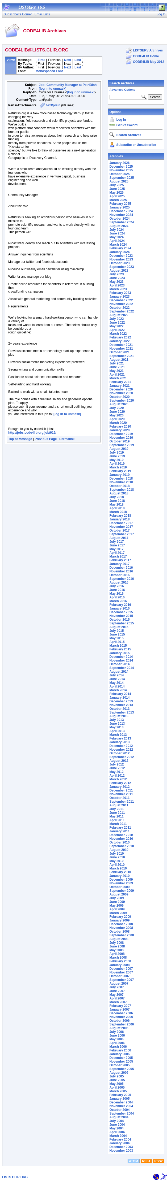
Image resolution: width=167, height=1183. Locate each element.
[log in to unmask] (52, 88)
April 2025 (116, 196)
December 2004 (121, 1102)
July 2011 (116, 809)
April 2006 (116, 1043)
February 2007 (120, 1006)
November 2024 (121, 215)
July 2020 (116, 408)
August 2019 (118, 449)
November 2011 (121, 794)
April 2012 (116, 775)
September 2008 (121, 935)
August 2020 (118, 404)
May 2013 (116, 727)
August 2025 (118, 181)
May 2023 (116, 282)
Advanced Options (122, 89)
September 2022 (121, 311)
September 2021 (121, 356)
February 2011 (120, 827)
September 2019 (121, 445)
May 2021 (116, 371)
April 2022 (116, 330)
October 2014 (119, 664)
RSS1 (146, 1161)
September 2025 (121, 178)
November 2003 (121, 1150)
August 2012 (118, 761)
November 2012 (121, 749)
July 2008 (116, 943)
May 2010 (116, 861)
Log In (121, 119)
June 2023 (117, 278)
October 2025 (119, 174)
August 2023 (118, 270)
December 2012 (121, 746)
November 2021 (121, 348)
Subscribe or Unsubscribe (136, 145)
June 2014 (117, 679)
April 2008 (116, 954)
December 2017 (121, 523)
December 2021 (121, 345)
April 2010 (116, 865)
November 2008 (121, 928)
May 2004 (116, 1128)
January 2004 (119, 1143)
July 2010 (116, 853)
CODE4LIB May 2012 (148, 62)
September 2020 (121, 400)
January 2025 (119, 207)
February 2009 (120, 917)
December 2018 (121, 478)
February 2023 (120, 293)
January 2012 (119, 787)
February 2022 (120, 337)
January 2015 (119, 653)
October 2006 (119, 1021)
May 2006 (116, 1039)
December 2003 (121, 1147)
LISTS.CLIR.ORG (15, 1177)
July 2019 (116, 452)
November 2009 (121, 883)
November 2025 (121, 170)
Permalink (66, 439)
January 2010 (119, 876)
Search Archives (121, 83)
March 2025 (118, 200)
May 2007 (116, 995)
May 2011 (116, 816)
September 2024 (121, 222)
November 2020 (121, 393)
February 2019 (120, 471)
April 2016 (116, 597)
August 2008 (118, 939)
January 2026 (119, 163)
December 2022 (121, 300)
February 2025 (120, 204)
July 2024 (116, 230)
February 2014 (120, 694)
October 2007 (119, 976)
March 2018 (118, 512)
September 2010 (121, 846)
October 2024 (119, 218)
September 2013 (121, 712)
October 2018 (119, 486)
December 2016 (121, 567)
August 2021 (118, 360)
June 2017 (117, 545)
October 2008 (119, 931)
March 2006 (118, 1047)
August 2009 (118, 894)
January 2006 (119, 1054)
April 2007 (116, 998)
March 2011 (118, 824)
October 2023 (119, 263)
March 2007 (118, 1002)
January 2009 (119, 920)
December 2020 (121, 389)
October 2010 (119, 842)
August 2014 (118, 671)
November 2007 (121, 972)
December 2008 (121, 924)
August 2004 (118, 1117)
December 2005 (121, 1058)
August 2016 (118, 582)
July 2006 (116, 1032)
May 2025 (116, 192)
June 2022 (117, 322)
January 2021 (119, 386)
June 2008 (117, 946)
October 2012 (119, 753)
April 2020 (116, 419)
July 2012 (116, 764)
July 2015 (116, 631)
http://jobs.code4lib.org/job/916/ (32, 432)
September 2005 (121, 1069)
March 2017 (118, 556)
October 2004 (119, 1110)
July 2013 (116, 720)
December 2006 (121, 1013)
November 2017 (121, 527)
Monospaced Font (49, 71)
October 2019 (119, 441)
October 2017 (119, 530)
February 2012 (120, 783)
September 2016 (121, 579)
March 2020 (118, 423)
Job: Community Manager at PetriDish (68, 85)
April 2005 (116, 1087)
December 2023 (121, 256)
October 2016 (119, 575)
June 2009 (117, 902)
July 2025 (116, 185)
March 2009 (118, 913)
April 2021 (116, 374)
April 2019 (116, 464)
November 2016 (121, 571)
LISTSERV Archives (148, 50)
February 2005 (120, 1095)
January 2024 (119, 252)
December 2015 (121, 612)
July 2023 (116, 274)
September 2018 (121, 490)
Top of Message (20, 439)
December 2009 (121, 879)
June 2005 (117, 1080)
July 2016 (116, 586)
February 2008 (120, 961)
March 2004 (118, 1136)
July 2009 (116, 898)
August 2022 (118, 315)
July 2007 (116, 987)
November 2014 (121, 660)
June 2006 (117, 1035)
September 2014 (121, 668)
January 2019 (119, 475)
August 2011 (118, 805)
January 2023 (119, 296)
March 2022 (118, 334)
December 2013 (121, 701)
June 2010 (117, 857)
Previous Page (46, 439)
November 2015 (121, 616)
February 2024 (120, 248)
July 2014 (116, 675)
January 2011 (119, 831)
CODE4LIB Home (146, 56)
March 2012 (118, 779)
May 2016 (116, 593)
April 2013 (116, 731)
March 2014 (118, 690)
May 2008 (116, 950)
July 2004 (116, 1121)
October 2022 (119, 308)
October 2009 (119, 887)
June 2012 (117, 768)
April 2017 (116, 553)
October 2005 (119, 1065)
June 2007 (117, 991)
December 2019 (121, 434)
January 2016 (119, 608)
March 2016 (118, 601)
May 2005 (116, 1084)
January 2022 (119, 341)
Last (77, 60)
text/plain (53, 105)
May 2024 (116, 237)
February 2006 (120, 1050)
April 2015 (116, 642)
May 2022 (116, 326)
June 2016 (117, 590)
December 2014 (121, 657)
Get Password (126, 125)
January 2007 (119, 1009)
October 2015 (119, 619)
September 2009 (121, 891)
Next (67, 60)
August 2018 (118, 493)
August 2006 (118, 1028)
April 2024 (116, 241)
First (41, 60)
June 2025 (117, 189)
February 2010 (120, 872)
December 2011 (121, 790)
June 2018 (117, 501)
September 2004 (121, 1113)
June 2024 (117, 233)
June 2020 (117, 412)
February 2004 (120, 1139)
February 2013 (120, 738)
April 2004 (116, 1132)
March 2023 (118, 289)
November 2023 (121, 259)
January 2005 (119, 1099)
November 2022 (121, 304)
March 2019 (118, 467)
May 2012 (116, 772)
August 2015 (118, 627)
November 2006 (121, 1017)
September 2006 (121, 1024)
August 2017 (118, 538)
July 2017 (116, 541)
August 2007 (118, 983)
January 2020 (119, 430)
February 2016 (120, 605)
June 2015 (117, 634)
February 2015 (120, 649)
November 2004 (121, 1106)
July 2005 (116, 1076)
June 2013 (117, 723)
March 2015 (118, 645)
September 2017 (121, 534)
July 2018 (116, 497)
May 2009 (116, 905)
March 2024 (118, 244)
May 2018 (116, 504)
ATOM (133, 1161)
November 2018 (121, 482)
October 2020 (119, 397)
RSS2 (158, 1161)
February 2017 (120, 560)
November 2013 (121, 705)
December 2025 (121, 166)
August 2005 (118, 1073)
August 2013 (118, 716)
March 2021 (118, 378)
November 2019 (121, 438)
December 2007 (121, 969)
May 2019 (116, 460)
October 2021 (119, 352)
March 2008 (118, 957)
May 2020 (116, 415)
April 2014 (116, 686)
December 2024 (121, 211)
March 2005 (118, 1091)
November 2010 (121, 839)
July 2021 (116, 363)
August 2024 (118, 226)
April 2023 (116, 285)
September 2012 (121, 757)
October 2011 (119, 798)
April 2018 (116, 508)
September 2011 (121, 801)
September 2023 (121, 267)
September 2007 (121, 980)
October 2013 (119, 709)
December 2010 (121, 835)
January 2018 (119, 519)
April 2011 (116, 820)
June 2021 (117, 367)
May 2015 (116, 638)
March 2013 (118, 735)
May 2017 (116, 549)
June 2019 (117, 456)
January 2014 (119, 697)
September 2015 (121, 623)
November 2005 (121, 1061)
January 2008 (119, 965)
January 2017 (119, 564)
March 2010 (118, 868)
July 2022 (116, 319)
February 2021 (120, 382)
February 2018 (120, 515)
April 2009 (116, 909)
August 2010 (118, 850)
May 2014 (116, 683)
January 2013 (119, 742)
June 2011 (117, 813)
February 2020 (120, 426)
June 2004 (117, 1125)
